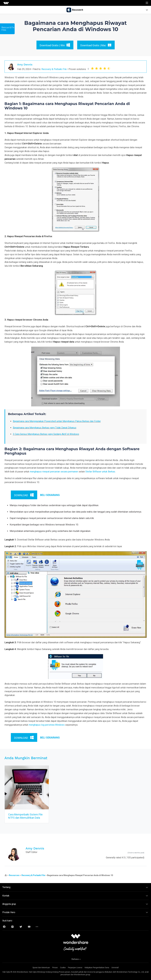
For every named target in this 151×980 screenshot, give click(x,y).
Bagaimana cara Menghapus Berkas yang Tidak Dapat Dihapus (44, 427)
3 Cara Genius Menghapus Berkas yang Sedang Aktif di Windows (46, 434)
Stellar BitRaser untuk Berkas (100, 471)
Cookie (63, 968)
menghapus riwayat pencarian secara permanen (54, 471)
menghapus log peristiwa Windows (47, 724)
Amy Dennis (25, 64)
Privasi (55, 968)
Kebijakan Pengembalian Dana (97, 968)
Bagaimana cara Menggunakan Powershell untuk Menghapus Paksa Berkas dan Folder (57, 421)
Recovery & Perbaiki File (54, 69)
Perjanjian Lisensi (75, 968)
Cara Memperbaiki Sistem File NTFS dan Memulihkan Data (25, 816)
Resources (14, 875)
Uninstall (115, 968)
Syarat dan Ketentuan (41, 968)
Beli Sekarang (50, 494)
